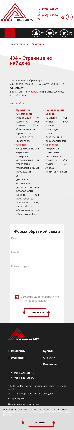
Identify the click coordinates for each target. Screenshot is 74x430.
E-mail (15, 252)
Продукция (23, 110)
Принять (39, 422)
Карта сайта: (17, 103)
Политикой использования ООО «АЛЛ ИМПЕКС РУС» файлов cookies (37, 413)
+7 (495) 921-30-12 (48, 10)
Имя (14, 238)
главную (33, 91)
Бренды (50, 113)
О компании (24, 113)
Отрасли (21, 144)
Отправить (37, 312)
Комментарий (20, 266)
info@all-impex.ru (16, 398)
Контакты (51, 144)
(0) (42, 33)
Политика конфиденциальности (23, 404)
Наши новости (54, 110)
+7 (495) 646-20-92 (48, 17)
